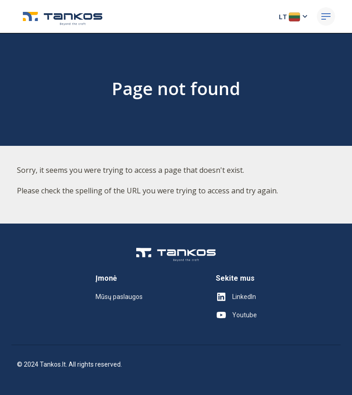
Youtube (236, 315)
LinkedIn (236, 296)
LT (294, 16)
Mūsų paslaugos (119, 296)
